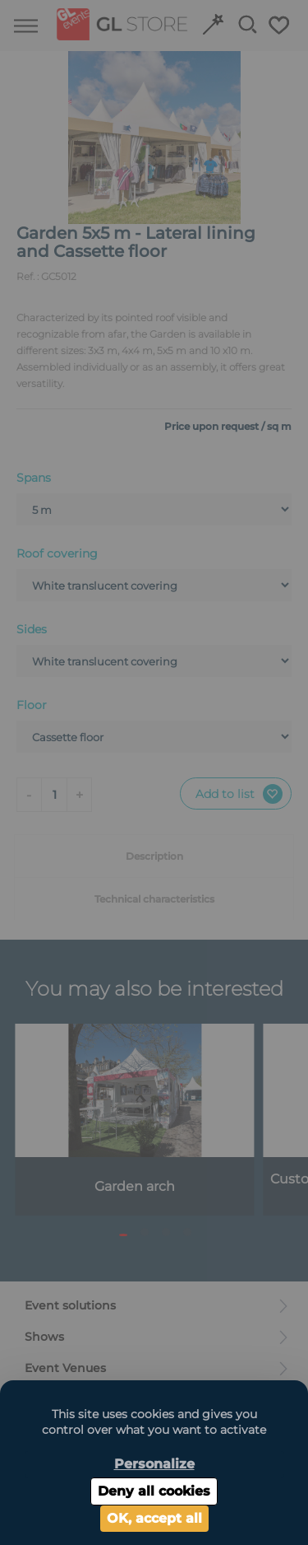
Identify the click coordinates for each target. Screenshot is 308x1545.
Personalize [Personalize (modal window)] (154, 1464)
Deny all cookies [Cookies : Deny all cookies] (154, 1491)
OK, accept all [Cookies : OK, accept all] (154, 1518)
